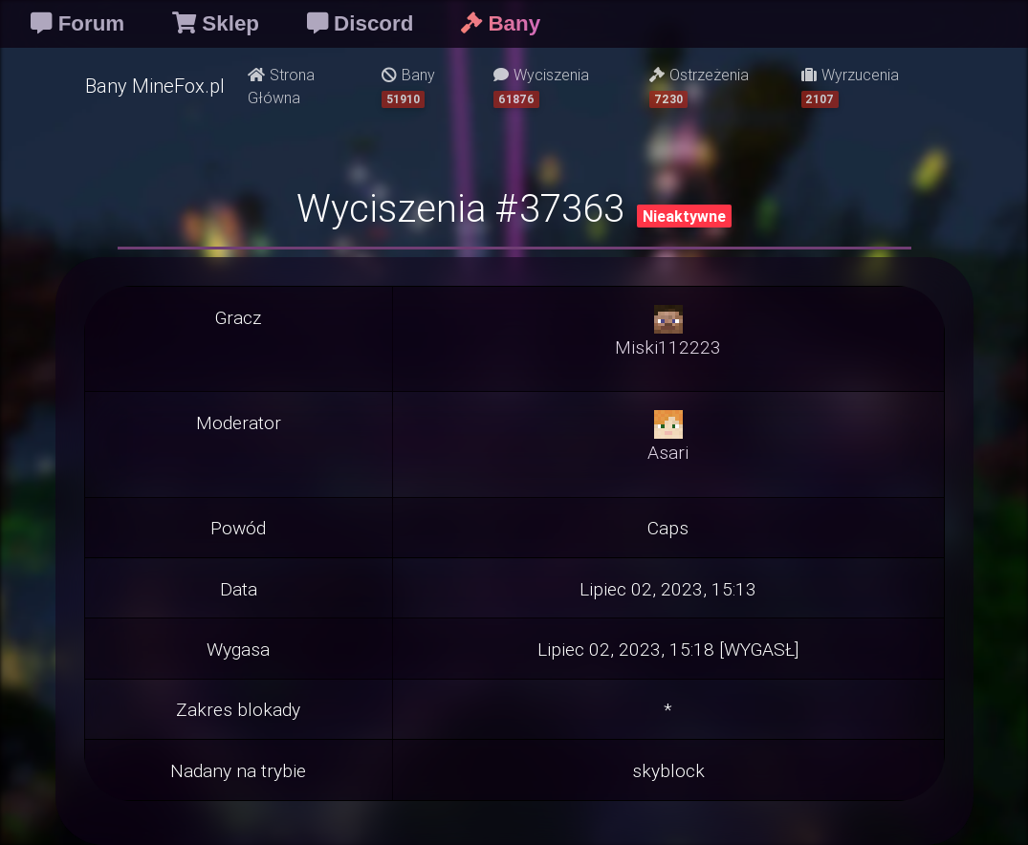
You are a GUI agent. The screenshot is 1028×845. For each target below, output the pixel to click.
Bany (408, 86)
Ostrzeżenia (699, 86)
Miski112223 (668, 347)
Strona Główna (281, 86)
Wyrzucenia (850, 86)
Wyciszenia (541, 86)
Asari (668, 452)
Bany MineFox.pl (155, 86)
